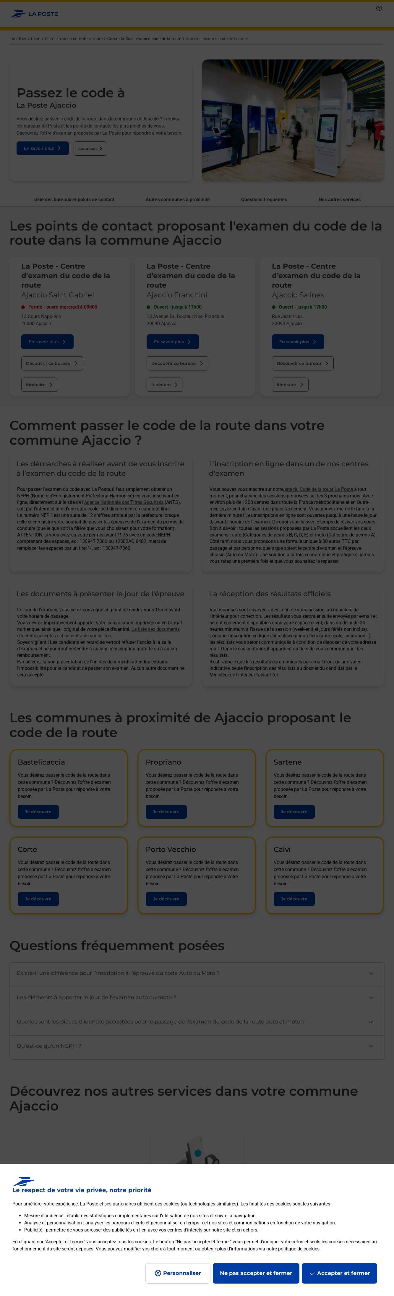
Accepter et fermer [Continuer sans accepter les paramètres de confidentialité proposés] (343, 1273)
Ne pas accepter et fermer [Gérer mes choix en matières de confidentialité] (256, 1273)
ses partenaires (120, 1204)
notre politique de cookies (293, 1249)
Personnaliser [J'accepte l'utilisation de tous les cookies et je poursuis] (182, 1273)
